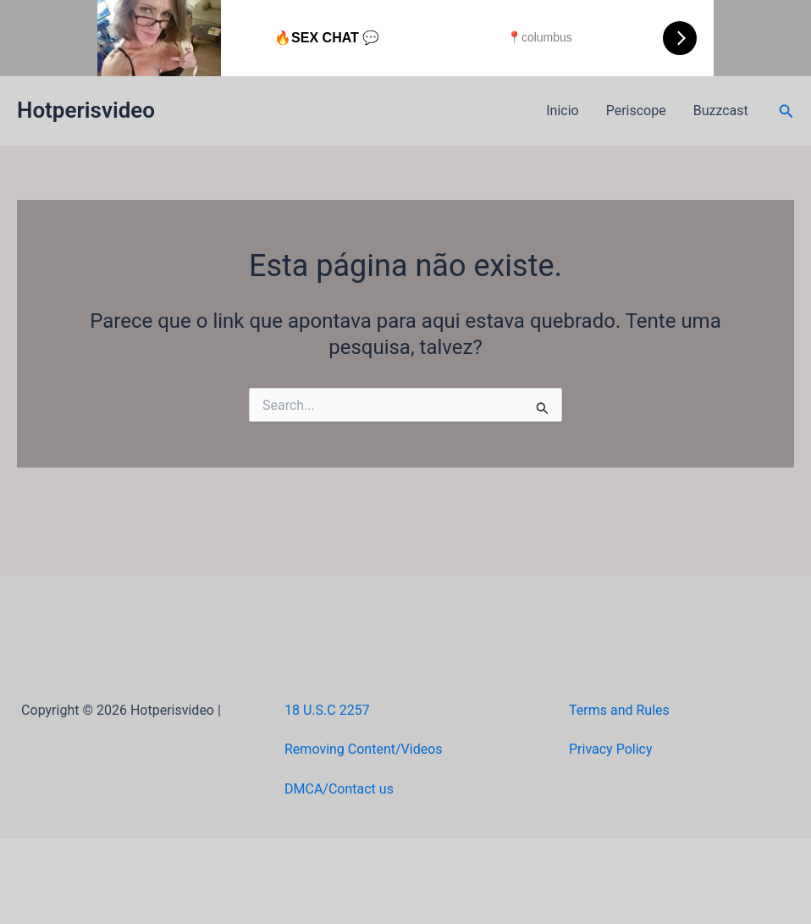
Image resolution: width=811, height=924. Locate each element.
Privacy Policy (611, 749)
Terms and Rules (619, 710)
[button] (786, 111)
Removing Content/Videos (363, 749)
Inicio (562, 110)
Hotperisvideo (86, 110)
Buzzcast (720, 110)
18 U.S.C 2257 (327, 710)
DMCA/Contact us (339, 789)
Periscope (636, 110)
